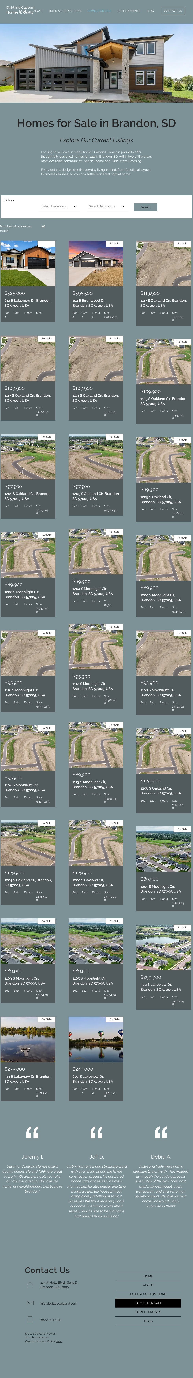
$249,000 (82, 1069)
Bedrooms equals (50, 199)
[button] (145, 207)
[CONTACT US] (173, 11)
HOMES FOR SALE (148, 1303)
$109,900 (15, 388)
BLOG (148, 1321)
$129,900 (14, 872)
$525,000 (15, 293)
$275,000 (15, 1069)
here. (59, 1341)
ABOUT (148, 1285)
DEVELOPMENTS (148, 1312)
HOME (148, 1276)
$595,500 (82, 293)
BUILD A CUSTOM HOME (148, 1294)
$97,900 (13, 486)
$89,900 (14, 584)
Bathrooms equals (98, 199)
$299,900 (150, 977)
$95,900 (13, 682)
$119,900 (150, 293)
